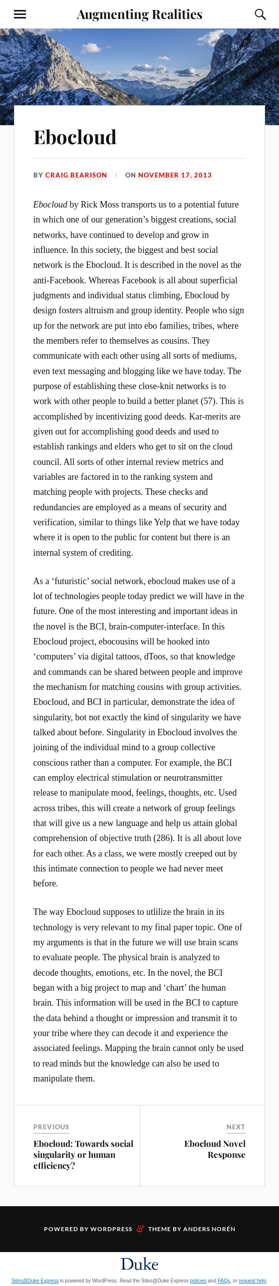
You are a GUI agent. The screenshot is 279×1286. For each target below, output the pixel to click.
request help (252, 1281)
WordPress (111, 1229)
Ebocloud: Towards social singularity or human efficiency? (83, 1154)
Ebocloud (75, 136)
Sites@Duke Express (35, 1281)
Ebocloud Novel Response (215, 1149)
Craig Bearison (76, 175)
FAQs (224, 1281)
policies (198, 1281)
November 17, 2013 (175, 175)
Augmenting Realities (140, 13)
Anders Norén (209, 1229)
